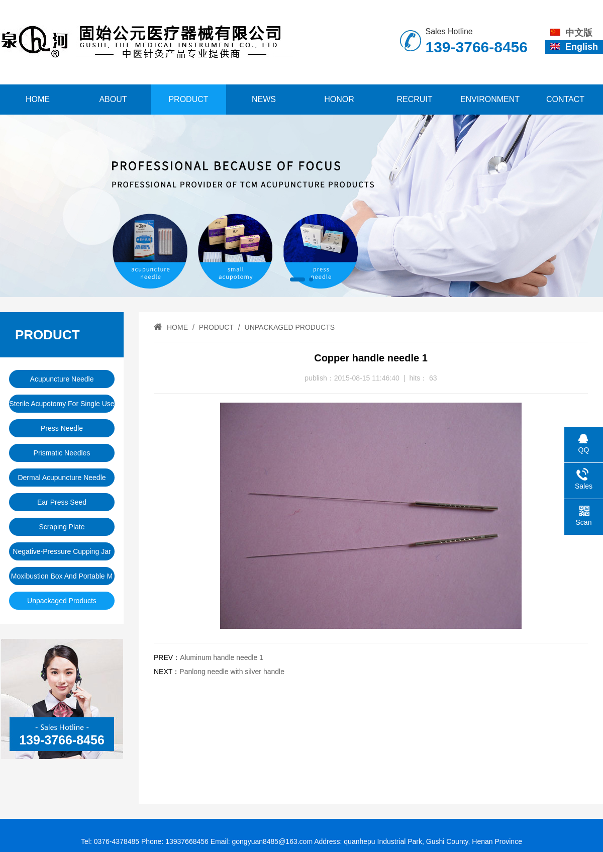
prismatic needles (62, 453)
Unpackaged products (61, 601)
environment (490, 99)
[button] (297, 279)
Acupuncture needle (62, 379)
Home (38, 99)
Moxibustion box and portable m (62, 576)
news (264, 99)
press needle (62, 428)
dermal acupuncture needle (62, 478)
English (574, 47)
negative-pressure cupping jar (62, 551)
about (113, 99)
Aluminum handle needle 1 (221, 657)
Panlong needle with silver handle (231, 672)
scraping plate (61, 527)
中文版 (571, 33)
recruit (414, 99)
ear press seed (61, 502)
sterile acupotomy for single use (61, 404)
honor (339, 99)
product (188, 99)
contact (565, 99)
